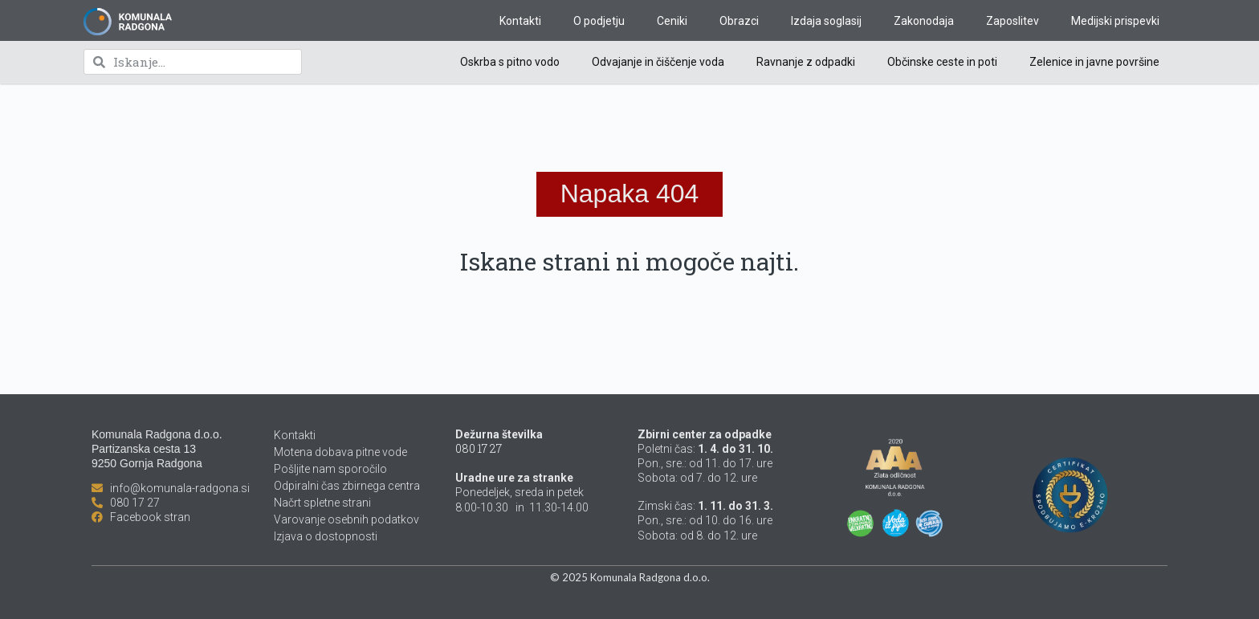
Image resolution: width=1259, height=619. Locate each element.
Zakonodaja (924, 20)
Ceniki (672, 20)
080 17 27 (478, 448)
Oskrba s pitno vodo (510, 61)
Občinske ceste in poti (942, 61)
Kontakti (520, 20)
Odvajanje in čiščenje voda (658, 61)
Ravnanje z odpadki (805, 61)
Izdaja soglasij (826, 20)
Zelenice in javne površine (1094, 61)
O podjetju (599, 20)
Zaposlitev (1012, 20)
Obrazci (739, 20)
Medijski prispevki (1115, 20)
